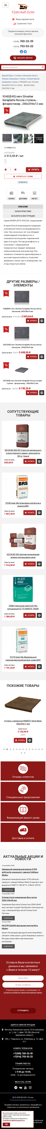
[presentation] (23, 1000)
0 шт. (29, 23)
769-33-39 (23, 41)
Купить (35, 169)
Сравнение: (22, 23)
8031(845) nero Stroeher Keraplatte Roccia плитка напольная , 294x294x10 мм (22, 346)
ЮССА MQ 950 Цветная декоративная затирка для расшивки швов (23, 556)
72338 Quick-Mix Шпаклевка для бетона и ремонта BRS (23, 504)
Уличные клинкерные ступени (13, 79)
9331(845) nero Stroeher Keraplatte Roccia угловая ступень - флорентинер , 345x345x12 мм (22, 382)
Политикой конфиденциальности (14, 1120)
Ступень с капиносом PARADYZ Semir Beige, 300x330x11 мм (23, 722)
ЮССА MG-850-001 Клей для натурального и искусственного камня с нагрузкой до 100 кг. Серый (23, 453)
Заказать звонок (25, 58)
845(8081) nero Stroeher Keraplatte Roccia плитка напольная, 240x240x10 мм (22, 310)
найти (43, 67)
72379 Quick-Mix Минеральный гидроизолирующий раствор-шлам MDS (22, 658)
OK (6, 1124)
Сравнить (22, 182)
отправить (23, 1010)
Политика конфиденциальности (23, 1100)
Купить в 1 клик (24, 176)
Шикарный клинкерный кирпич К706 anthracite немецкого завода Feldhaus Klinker (20, 872)
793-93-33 (23, 46)
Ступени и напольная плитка (26, 75)
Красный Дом (7, 75)
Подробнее (8, 890)
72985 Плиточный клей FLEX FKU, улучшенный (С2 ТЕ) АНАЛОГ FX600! (23, 607)
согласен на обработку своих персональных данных (23, 992)
